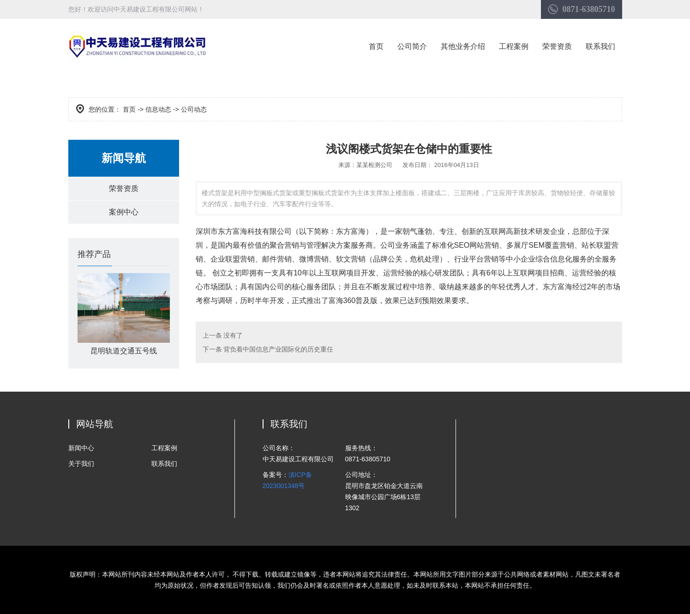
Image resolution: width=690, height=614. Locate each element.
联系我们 (600, 46)
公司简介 (412, 46)
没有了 (232, 335)
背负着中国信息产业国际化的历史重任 (278, 349)
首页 (376, 46)
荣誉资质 (557, 46)
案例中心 (123, 212)
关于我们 (81, 463)
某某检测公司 (374, 164)
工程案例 (513, 46)
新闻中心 (81, 448)
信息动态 (158, 109)
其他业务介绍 (463, 46)
